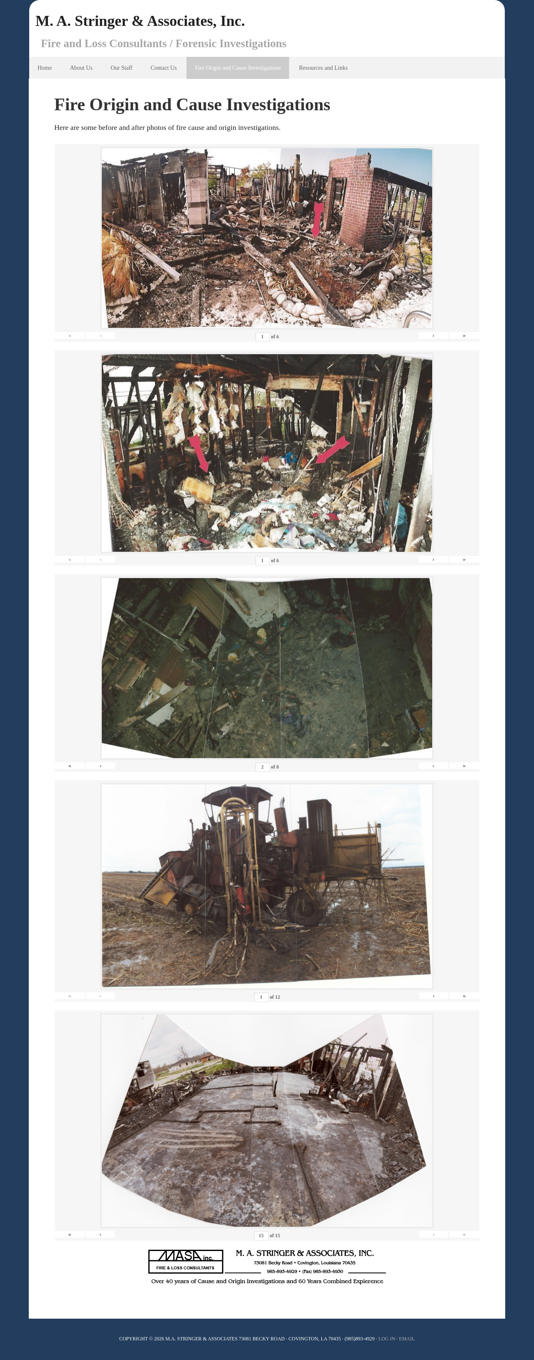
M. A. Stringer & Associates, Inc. (140, 21)
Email (407, 1339)
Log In (386, 1339)
